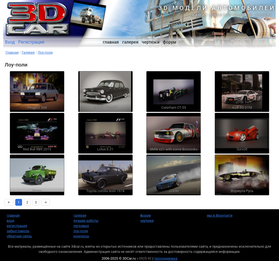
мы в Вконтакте (219, 215)
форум (169, 42)
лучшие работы (86, 220)
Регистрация (31, 42)
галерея (130, 42)
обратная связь (19, 236)
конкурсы (81, 236)
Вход (10, 42)
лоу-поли (81, 231)
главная (111, 42)
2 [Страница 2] (27, 202)
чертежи (150, 42)
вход (10, 220)
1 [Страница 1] (19, 202)
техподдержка (165, 258)
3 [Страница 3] (36, 202)
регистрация (17, 226)
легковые (81, 226)
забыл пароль (18, 231)
